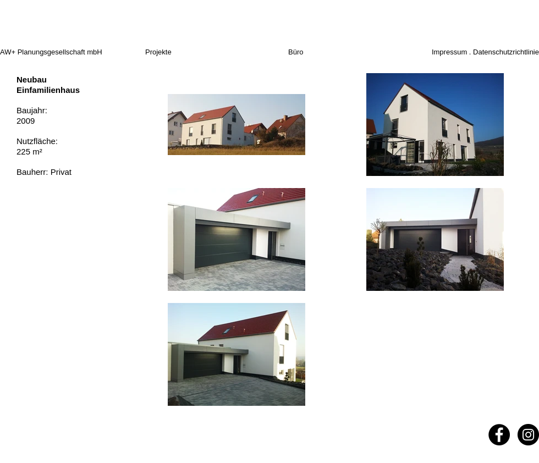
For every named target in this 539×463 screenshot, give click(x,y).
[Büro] (306, 52)
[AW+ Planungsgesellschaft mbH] (71, 52)
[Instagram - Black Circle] (528, 434)
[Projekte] (172, 52)
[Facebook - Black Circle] (499, 434)
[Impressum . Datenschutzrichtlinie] (477, 52)
